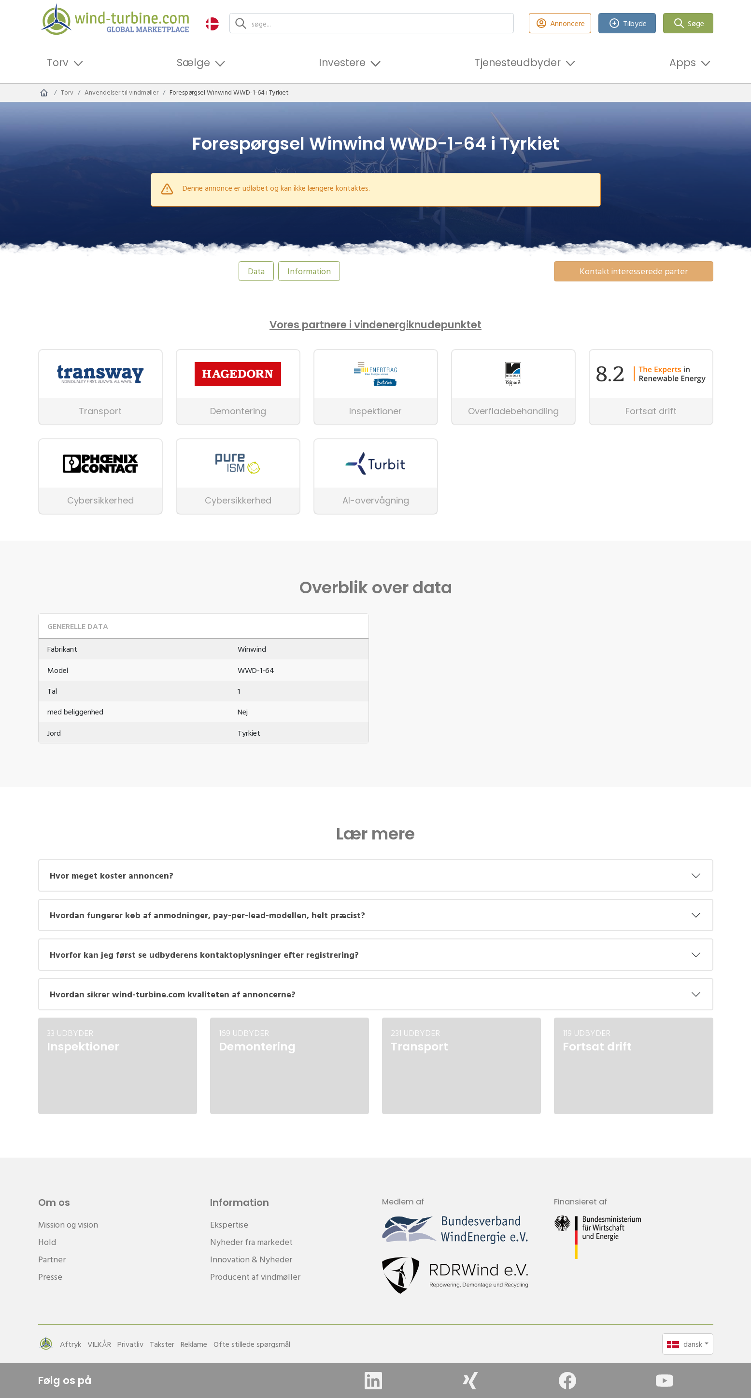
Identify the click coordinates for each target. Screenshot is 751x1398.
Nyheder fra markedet (251, 1241)
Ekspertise (229, 1224)
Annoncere (560, 23)
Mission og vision (68, 1224)
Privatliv (130, 1344)
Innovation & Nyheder (251, 1259)
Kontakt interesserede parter (634, 271)
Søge (688, 23)
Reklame (194, 1344)
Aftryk (70, 1344)
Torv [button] (58, 63)
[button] (212, 23)
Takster (162, 1344)
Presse (50, 1276)
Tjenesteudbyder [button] (517, 63)
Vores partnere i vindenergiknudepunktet (375, 325)
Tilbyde (627, 23)
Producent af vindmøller (255, 1276)
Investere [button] (342, 63)
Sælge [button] (193, 63)
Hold (47, 1241)
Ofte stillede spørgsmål (251, 1344)
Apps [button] (682, 63)
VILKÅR (99, 1344)
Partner (52, 1259)
